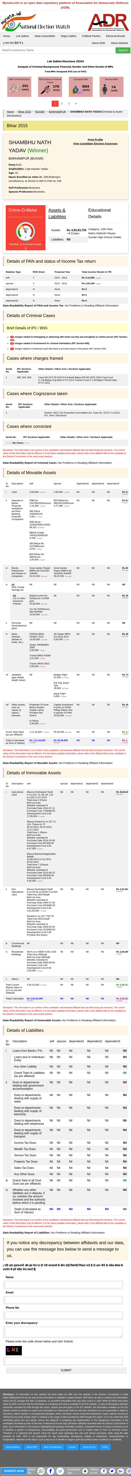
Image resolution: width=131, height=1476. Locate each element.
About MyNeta (119, 42)
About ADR (98, 42)
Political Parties (91, 35)
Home (6, 35)
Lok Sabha (22, 35)
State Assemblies (45, 35)
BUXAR (40, 111)
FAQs (105, 1447)
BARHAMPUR (57, 111)
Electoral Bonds (115, 35)
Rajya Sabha (68, 35)
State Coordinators (53, 1447)
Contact (72, 1447)
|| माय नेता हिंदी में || (13, 42)
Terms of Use (89, 1447)
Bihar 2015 (24, 111)
